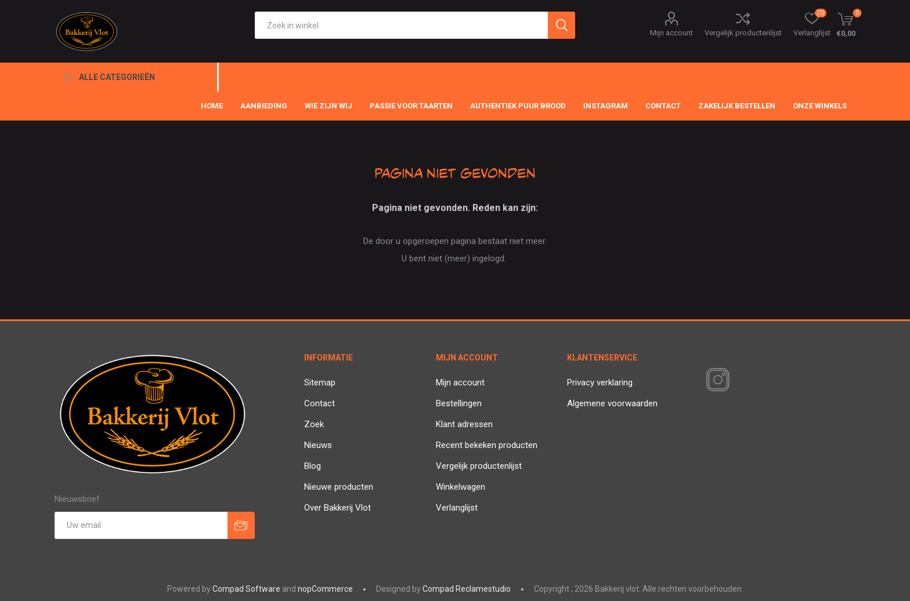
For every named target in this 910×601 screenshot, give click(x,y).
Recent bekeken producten (486, 445)
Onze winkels (820, 105)
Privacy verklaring (600, 382)
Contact (319, 403)
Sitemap (319, 382)
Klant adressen (464, 424)
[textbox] (401, 25)
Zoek (314, 424)
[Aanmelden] (141, 525)
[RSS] (737, 380)
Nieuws (318, 445)
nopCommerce (325, 588)
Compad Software (246, 588)
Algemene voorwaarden (612, 403)
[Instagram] (715, 380)
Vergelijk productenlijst (743, 32)
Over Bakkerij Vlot (337, 507)
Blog (312, 466)
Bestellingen (459, 403)
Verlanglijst (457, 507)
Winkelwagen (460, 487)
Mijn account (671, 32)
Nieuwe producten (338, 487)
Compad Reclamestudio (467, 588)
